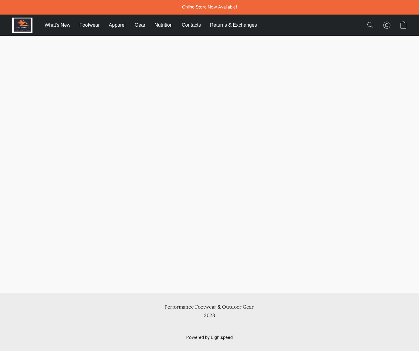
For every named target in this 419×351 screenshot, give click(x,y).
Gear (140, 25)
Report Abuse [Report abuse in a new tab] (209, 327)
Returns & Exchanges (233, 25)
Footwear (89, 25)
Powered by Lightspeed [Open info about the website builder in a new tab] (209, 338)
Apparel (117, 25)
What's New (57, 25)
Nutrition (163, 25)
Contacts (191, 25)
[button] (22, 25)
